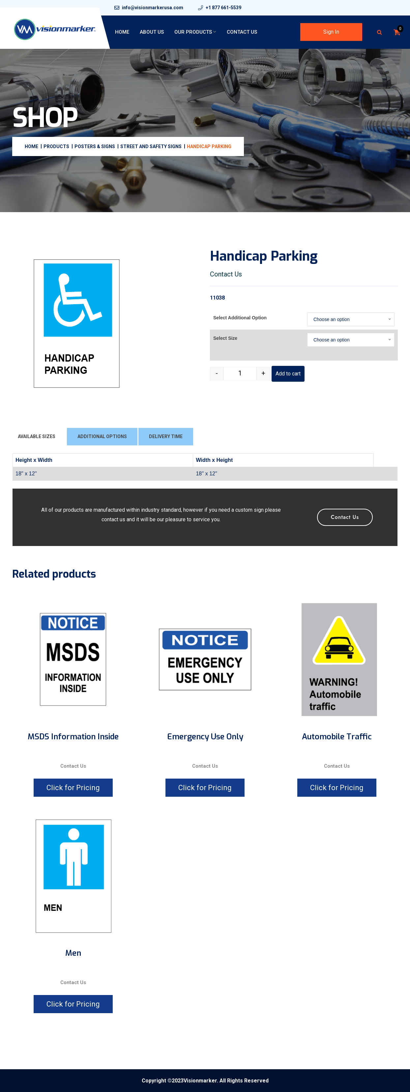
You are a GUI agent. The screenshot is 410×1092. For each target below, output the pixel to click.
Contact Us (242, 32)
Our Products (193, 32)
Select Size (225, 338)
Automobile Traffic (337, 737)
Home (122, 32)
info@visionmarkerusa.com (152, 7)
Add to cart (288, 373)
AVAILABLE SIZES (36, 436)
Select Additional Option (240, 317)
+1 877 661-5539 (223, 7)
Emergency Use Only (205, 737)
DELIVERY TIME (166, 436)
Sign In (331, 32)
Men (73, 953)
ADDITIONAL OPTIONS (102, 436)
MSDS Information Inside (73, 737)
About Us (152, 32)
